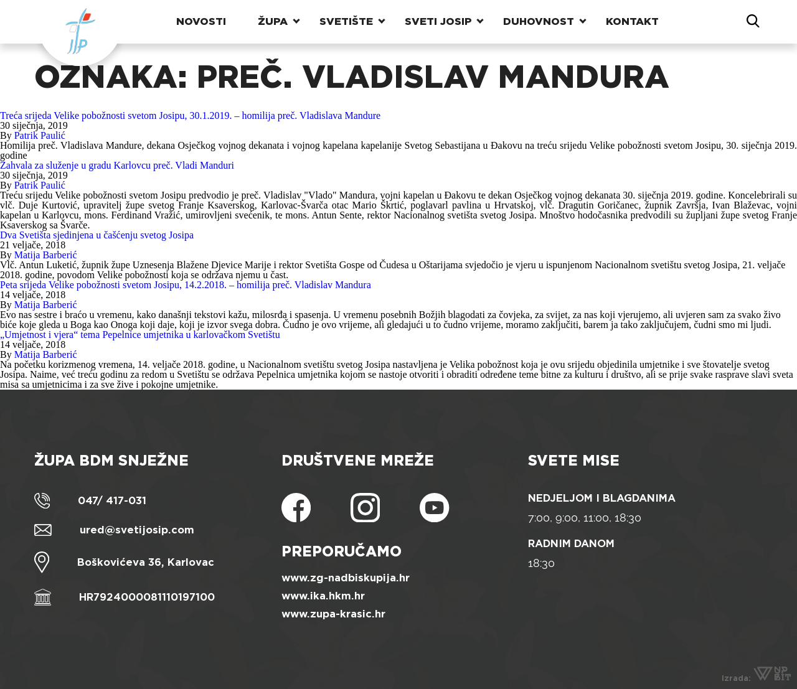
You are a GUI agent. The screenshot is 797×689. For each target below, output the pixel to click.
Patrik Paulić (39, 135)
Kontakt (632, 21)
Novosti (201, 21)
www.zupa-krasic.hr (333, 614)
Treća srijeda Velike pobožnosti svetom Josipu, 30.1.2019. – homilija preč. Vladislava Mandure (190, 115)
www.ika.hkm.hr (323, 596)
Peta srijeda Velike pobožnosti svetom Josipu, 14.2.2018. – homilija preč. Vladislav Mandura (185, 284)
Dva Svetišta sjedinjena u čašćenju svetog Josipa (97, 235)
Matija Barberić (45, 255)
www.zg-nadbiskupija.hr (345, 578)
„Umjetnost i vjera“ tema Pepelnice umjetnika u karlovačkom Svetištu (140, 334)
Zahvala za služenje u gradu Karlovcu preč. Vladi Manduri (117, 165)
